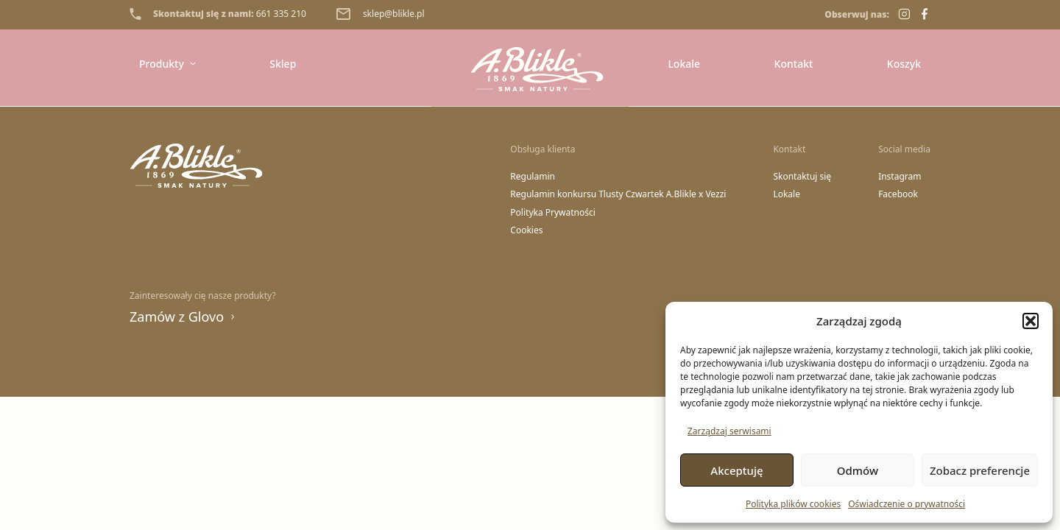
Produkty (167, 64)
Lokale (684, 64)
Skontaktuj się (802, 177)
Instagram (899, 177)
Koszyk (904, 64)
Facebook (898, 194)
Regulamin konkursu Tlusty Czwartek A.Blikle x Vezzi (618, 194)
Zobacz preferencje (980, 470)
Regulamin (532, 177)
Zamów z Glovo (183, 316)
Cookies (526, 230)
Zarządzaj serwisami (729, 431)
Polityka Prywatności (553, 213)
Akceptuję (736, 470)
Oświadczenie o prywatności (906, 504)
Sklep (282, 64)
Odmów (857, 470)
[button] (1030, 321)
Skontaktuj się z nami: (218, 14)
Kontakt (793, 64)
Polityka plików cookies (793, 504)
